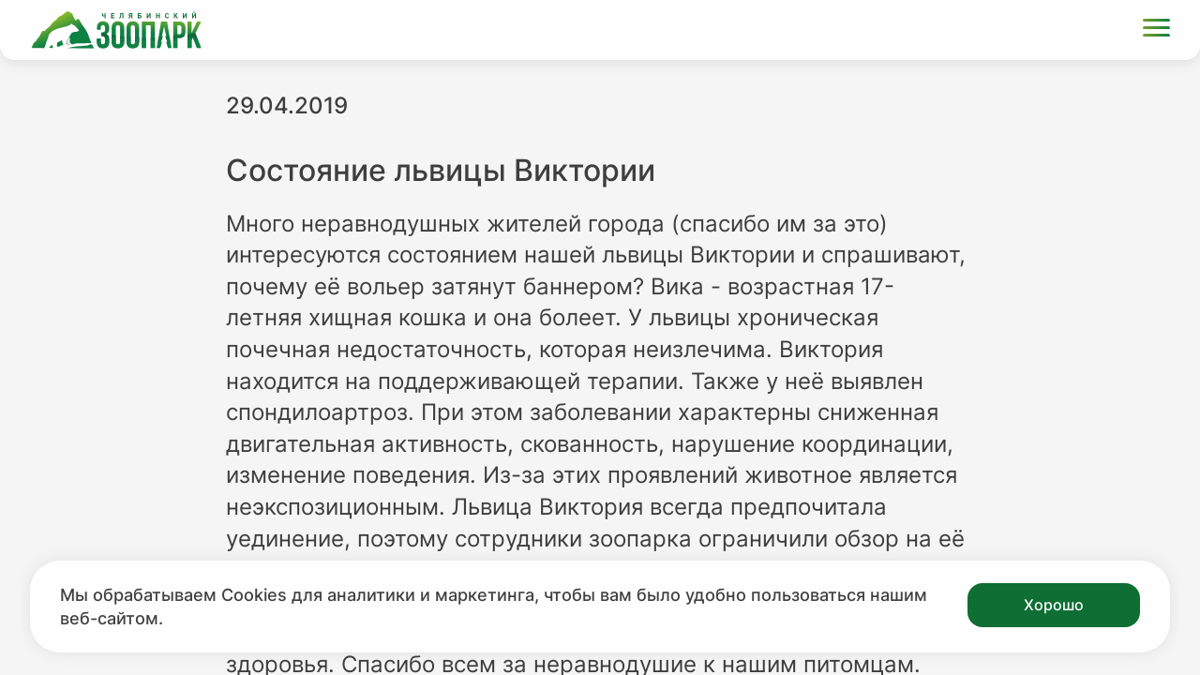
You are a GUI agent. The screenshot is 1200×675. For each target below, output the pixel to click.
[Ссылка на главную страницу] (116, 30)
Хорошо (1054, 604)
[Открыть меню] (1156, 30)
